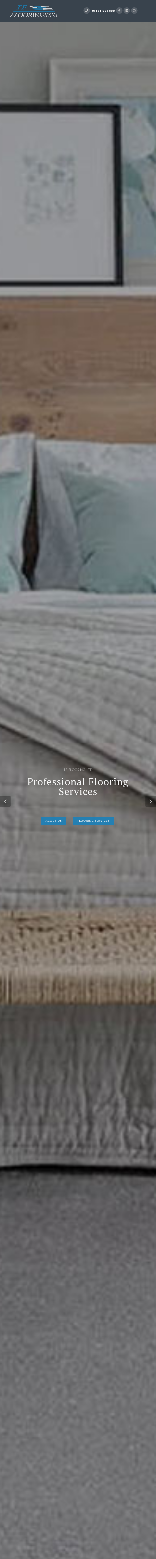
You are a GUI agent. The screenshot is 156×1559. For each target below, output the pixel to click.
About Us (54, 827)
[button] (5, 801)
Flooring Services (93, 827)
